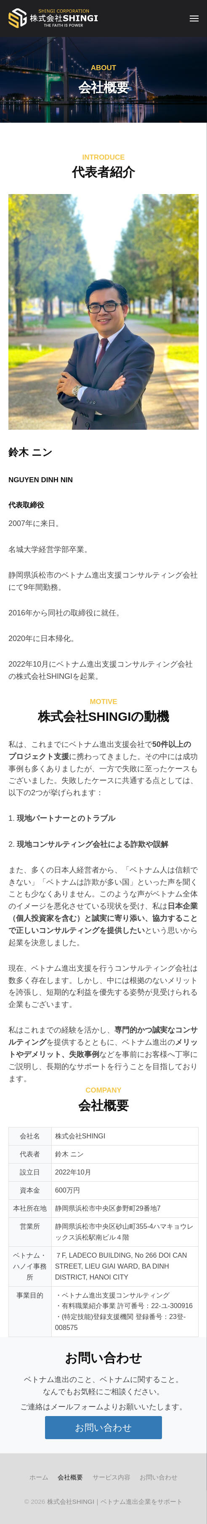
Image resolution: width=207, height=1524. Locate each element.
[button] (103, 1427)
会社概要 (70, 1477)
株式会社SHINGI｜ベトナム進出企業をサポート (115, 1501)
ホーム (38, 1477)
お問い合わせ (159, 1477)
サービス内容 (111, 1477)
